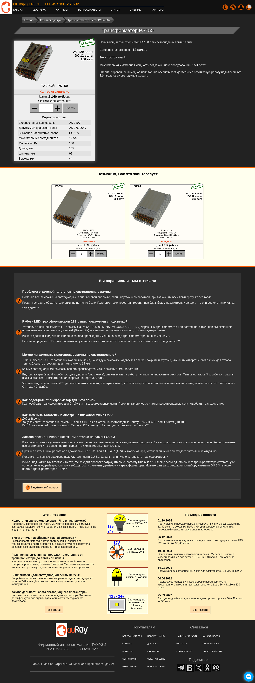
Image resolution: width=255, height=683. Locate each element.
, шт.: (54, 101)
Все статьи (53, 609)
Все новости (200, 609)
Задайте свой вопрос (45, 487)
